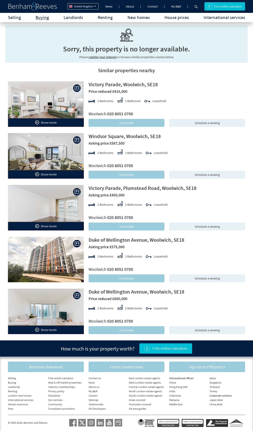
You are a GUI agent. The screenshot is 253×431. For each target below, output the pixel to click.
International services (224, 17)
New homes (138, 17)
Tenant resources (18, 404)
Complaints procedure (61, 408)
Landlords (73, 17)
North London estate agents (145, 391)
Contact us (95, 378)
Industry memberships (61, 387)
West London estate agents (145, 382)
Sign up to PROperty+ (207, 366)
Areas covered (137, 400)
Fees (10, 408)
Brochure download (46, 366)
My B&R (176, 6)
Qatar (213, 378)
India (172, 391)
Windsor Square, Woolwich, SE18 (125, 136)
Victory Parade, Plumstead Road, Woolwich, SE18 (142, 188)
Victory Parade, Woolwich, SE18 (123, 84)
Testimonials (96, 404)
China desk (216, 404)
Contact (152, 6)
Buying (42, 17)
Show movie (46, 122)
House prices (176, 17)
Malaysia (174, 400)
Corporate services (221, 395)
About (130, 6)
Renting (105, 17)
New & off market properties (64, 382)
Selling (14, 17)
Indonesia (175, 395)
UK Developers (97, 408)
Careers (93, 395)
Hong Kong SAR (178, 387)
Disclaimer (54, 395)
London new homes (19, 395)
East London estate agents (144, 378)
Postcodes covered (140, 404)
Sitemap (93, 400)
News (108, 6)
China (172, 382)
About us (94, 387)
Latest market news (126, 366)
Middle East (176, 404)
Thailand (215, 387)
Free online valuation (224, 6)
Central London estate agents (146, 387)
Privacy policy (56, 391)
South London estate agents (145, 395)
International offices (181, 378)
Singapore (215, 382)
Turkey (213, 391)
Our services (55, 400)
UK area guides (137, 408)
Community (55, 404)
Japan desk (216, 400)
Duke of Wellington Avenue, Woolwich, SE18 (136, 240)
